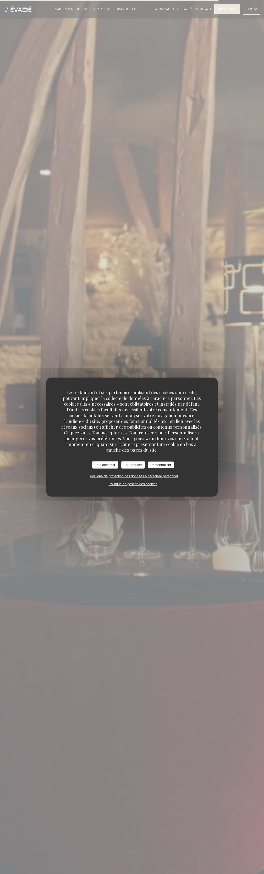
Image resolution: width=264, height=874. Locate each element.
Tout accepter (105, 465)
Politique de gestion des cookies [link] (133, 484)
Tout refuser (133, 465)
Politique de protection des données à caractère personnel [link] (134, 476)
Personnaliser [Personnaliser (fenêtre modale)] (160, 465)
